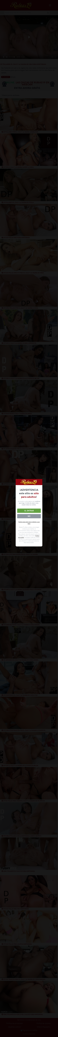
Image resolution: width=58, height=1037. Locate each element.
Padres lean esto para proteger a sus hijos (29, 522)
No (29, 516)
